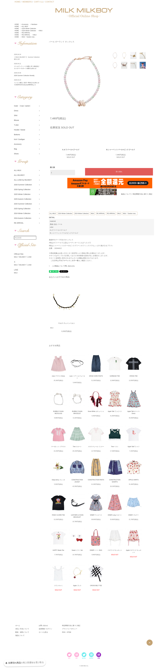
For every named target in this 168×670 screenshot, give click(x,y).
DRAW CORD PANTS (96, 376)
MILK (40, 30)
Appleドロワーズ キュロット (133, 551)
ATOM (69, 632)
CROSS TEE (134, 376)
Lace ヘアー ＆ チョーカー (77, 377)
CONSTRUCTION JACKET (77, 481)
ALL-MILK (25, 26)
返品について (126, 194)
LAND (29, 257)
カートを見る (43, 632)
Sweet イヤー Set (77, 550)
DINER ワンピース (96, 515)
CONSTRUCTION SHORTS (114, 481)
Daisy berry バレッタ (58, 480)
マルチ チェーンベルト (66, 323)
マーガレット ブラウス (58, 446)
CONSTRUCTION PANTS (96, 480)
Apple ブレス (77, 585)
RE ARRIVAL (26, 33)
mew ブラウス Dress (58, 376)
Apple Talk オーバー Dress (133, 412)
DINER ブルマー (133, 515)
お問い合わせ (43, 625)
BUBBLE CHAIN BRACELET (77, 412)
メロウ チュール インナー (96, 446)
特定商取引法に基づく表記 (142, 194)
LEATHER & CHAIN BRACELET (77, 516)
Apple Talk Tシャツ (134, 446)
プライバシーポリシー (69, 629)
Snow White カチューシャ (96, 411)
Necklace (34, 24)
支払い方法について (22, 629)
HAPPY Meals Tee (58, 550)
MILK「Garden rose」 (29, 37)
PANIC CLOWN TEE (58, 515)
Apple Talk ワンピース (115, 411)
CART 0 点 (38, 2)
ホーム (17, 625)
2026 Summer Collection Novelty (24, 75)
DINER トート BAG (96, 550)
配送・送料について (22, 632)
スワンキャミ (58, 585)
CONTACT (49, 2)
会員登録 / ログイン (45, 629)
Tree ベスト (115, 446)
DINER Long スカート (115, 515)
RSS (63, 632)
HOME (17, 2)
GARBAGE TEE (115, 376)
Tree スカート (77, 446)
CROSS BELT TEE (96, 585)
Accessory (25, 24)
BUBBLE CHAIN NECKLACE (58, 412)
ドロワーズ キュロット (115, 550)
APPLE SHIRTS (134, 480)
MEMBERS (27, 2)
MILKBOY (22, 257)
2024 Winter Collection (29, 28)
